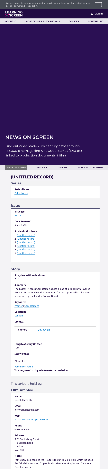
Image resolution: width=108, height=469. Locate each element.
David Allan (44, 329)
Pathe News (21, 193)
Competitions (31, 305)
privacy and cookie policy (25, 6)
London (18, 315)
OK (98, 4)
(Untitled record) (26, 235)
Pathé (23, 366)
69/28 (17, 215)
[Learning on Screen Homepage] (14, 14)
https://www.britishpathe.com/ (31, 419)
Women (18, 305)
